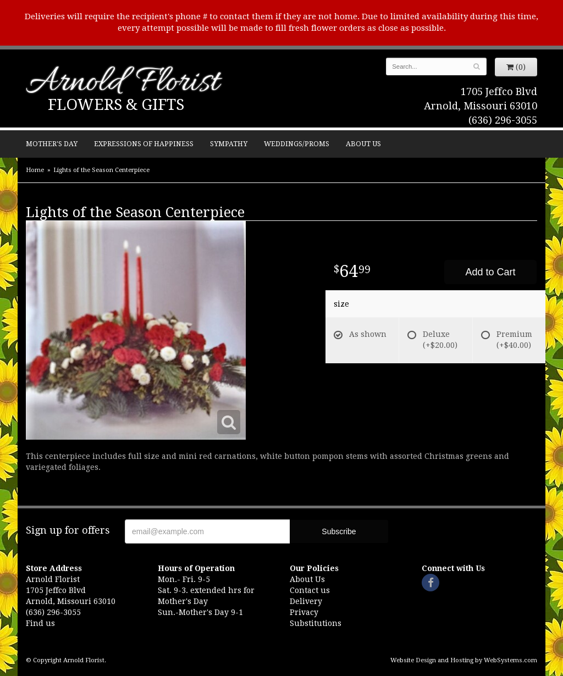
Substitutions (315, 623)
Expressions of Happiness (144, 144)
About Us (363, 144)
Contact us (310, 590)
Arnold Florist (122, 83)
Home (35, 170)
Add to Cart (490, 272)
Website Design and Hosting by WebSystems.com (463, 660)
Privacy (304, 612)
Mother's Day (52, 144)
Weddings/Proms (296, 144)
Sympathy (228, 144)
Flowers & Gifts (116, 105)
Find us (40, 623)
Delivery (306, 601)
